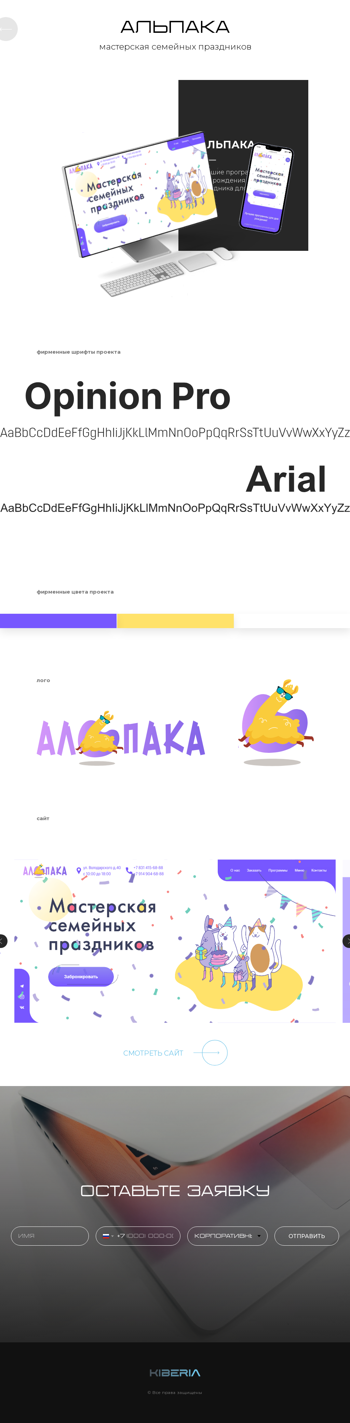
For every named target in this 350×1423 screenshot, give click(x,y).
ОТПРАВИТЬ (313, 1236)
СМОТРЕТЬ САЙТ (153, 1053)
